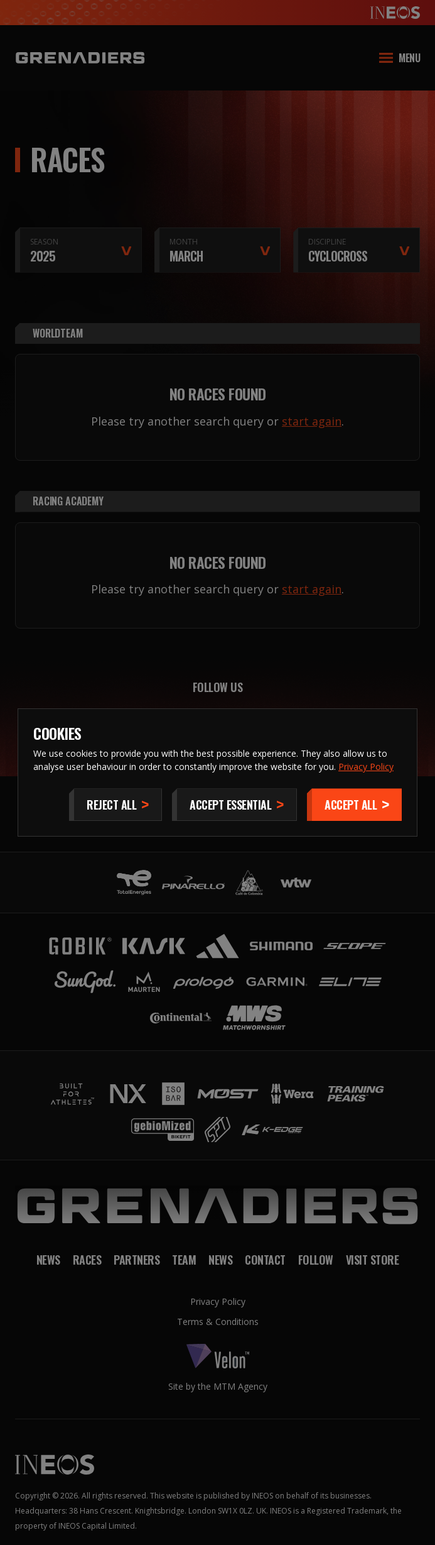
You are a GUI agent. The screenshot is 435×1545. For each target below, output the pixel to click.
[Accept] (354, 804)
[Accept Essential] (234, 804)
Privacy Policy (366, 766)
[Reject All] (115, 804)
